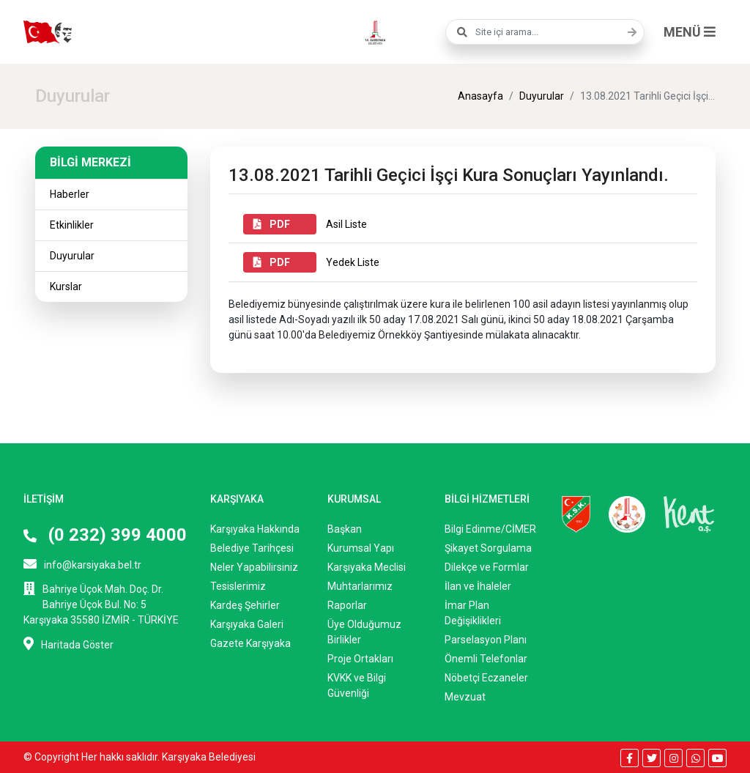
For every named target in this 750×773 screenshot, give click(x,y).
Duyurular (541, 96)
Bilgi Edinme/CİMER (490, 529)
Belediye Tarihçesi (252, 548)
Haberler (69, 194)
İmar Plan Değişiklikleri (473, 612)
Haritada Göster (68, 644)
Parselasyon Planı (486, 640)
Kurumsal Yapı (360, 548)
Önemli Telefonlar (486, 659)
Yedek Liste (311, 262)
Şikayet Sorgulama (488, 548)
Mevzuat (465, 697)
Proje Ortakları (360, 659)
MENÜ (690, 32)
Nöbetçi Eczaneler (486, 678)
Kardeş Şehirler (245, 605)
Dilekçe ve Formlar (487, 567)
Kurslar (66, 286)
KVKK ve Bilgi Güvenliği (356, 685)
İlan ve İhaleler (478, 586)
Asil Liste (305, 224)
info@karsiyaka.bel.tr (82, 564)
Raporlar (347, 605)
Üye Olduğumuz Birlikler (364, 632)
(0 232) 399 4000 (105, 535)
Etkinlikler (72, 225)
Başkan (344, 529)
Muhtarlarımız (360, 586)
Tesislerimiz (238, 586)
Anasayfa (480, 96)
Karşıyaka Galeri (246, 624)
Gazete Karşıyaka (250, 643)
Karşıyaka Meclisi (366, 567)
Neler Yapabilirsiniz (254, 567)
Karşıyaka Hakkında (255, 529)
